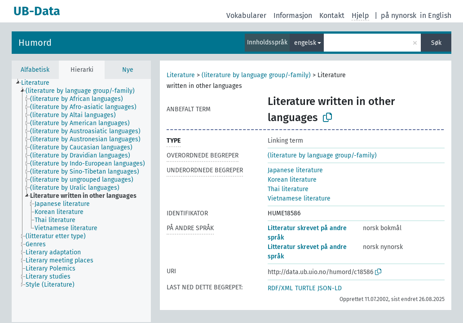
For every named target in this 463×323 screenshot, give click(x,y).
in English (435, 15)
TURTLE (305, 288)
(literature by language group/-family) (256, 75)
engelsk (305, 43)
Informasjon (292, 15)
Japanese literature (295, 170)
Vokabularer (246, 15)
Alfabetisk (35, 70)
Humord (35, 42)
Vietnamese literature (299, 198)
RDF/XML (280, 288)
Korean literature (292, 179)
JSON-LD (329, 288)
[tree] (81, 200)
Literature (181, 75)
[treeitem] (39, 83)
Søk (436, 43)
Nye (127, 70)
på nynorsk (398, 15)
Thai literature (288, 189)
